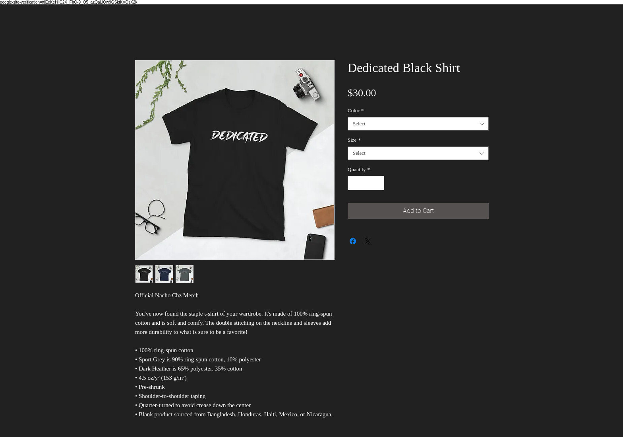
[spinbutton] (366, 183)
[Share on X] (368, 241)
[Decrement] (353, 183)
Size (354, 140)
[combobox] (418, 124)
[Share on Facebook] (353, 241)
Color (356, 110)
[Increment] (378, 183)
